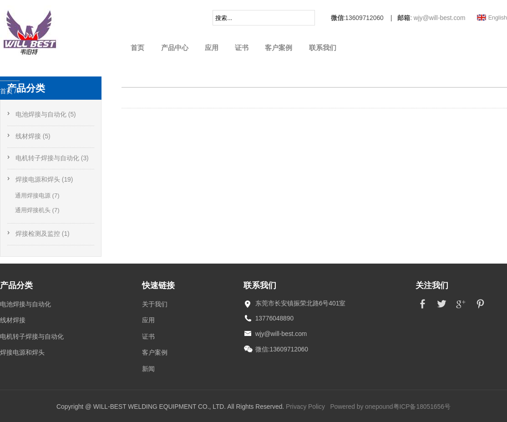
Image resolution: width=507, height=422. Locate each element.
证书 (241, 47)
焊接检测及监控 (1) (42, 233)
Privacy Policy (305, 406)
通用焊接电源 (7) (37, 195)
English (497, 18)
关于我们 (154, 304)
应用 (211, 47)
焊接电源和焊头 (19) (44, 179)
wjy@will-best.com (440, 18)
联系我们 (322, 47)
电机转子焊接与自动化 (32, 336)
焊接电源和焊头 (22, 352)
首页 (137, 47)
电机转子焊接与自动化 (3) (52, 158)
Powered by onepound (361, 406)
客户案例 (278, 47)
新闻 (148, 369)
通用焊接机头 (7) (37, 210)
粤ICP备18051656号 (422, 406)
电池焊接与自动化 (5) (45, 114)
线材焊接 (12, 320)
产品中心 (174, 47)
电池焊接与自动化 (25, 304)
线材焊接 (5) (33, 136)
